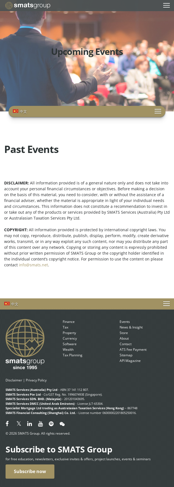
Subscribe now (30, 471)
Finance (69, 321)
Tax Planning (72, 355)
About (124, 338)
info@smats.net (33, 264)
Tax (65, 327)
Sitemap (126, 355)
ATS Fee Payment (133, 349)
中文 (23, 111)
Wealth (68, 349)
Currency (70, 338)
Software (70, 344)
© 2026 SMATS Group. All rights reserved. (38, 433)
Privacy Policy (36, 380)
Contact (126, 344)
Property (69, 332)
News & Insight (131, 327)
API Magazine (130, 360)
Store (124, 332)
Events (125, 321)
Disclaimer (14, 380)
